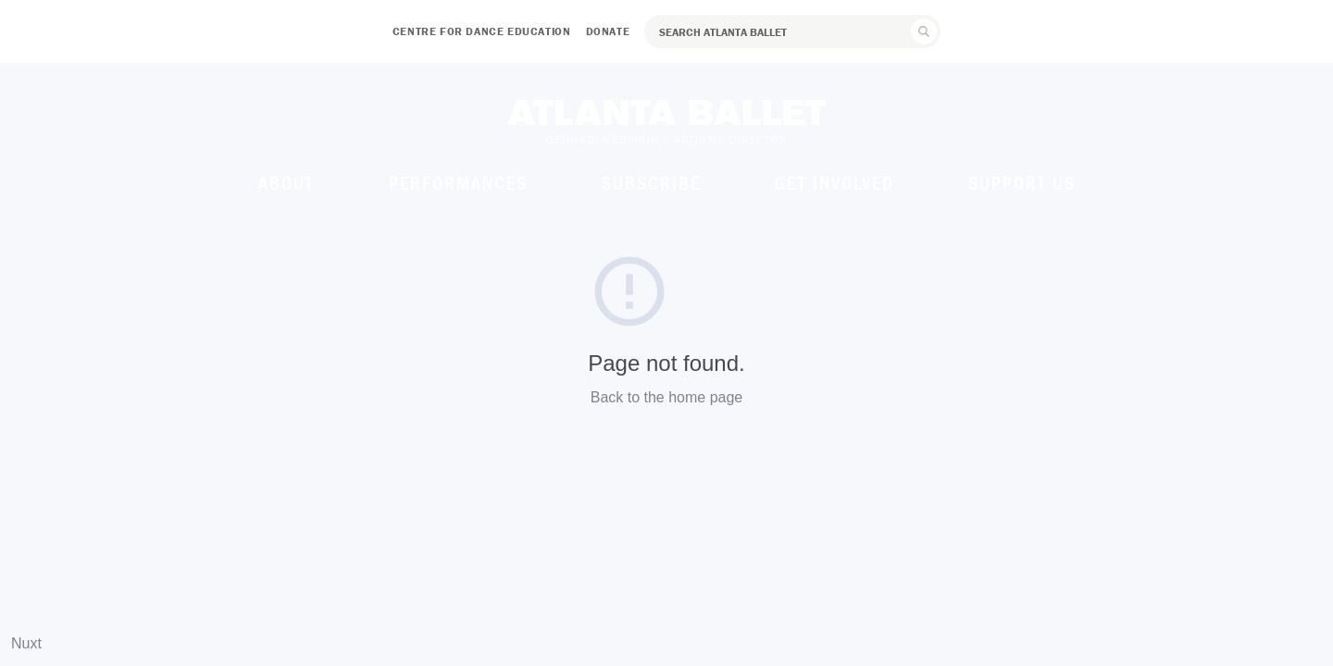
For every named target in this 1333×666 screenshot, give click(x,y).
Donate (608, 31)
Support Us (1022, 182)
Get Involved (834, 182)
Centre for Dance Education (481, 31)
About (286, 182)
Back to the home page (667, 397)
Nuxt (26, 643)
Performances (458, 182)
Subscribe (651, 182)
